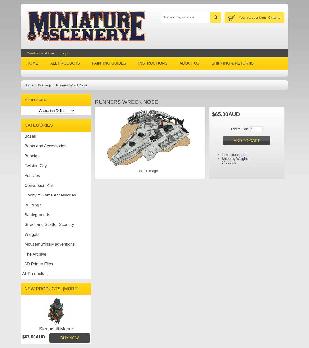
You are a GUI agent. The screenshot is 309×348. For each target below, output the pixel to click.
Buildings (44, 85)
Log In (65, 53)
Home (29, 85)
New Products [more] (51, 288)
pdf (243, 155)
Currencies (35, 100)
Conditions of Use (40, 53)
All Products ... (35, 273)
